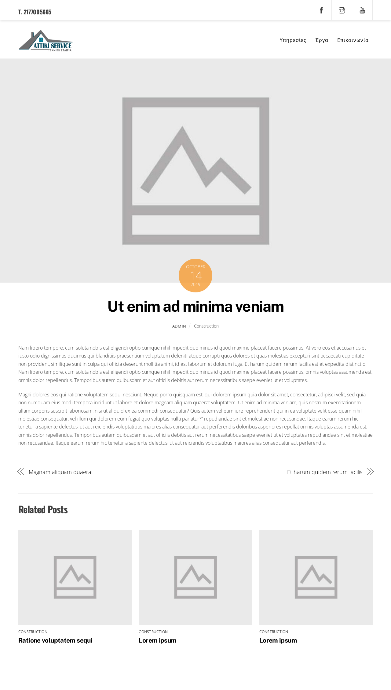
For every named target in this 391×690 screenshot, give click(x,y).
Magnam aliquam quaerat (61, 472)
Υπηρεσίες (293, 40)
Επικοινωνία (353, 40)
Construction (206, 326)
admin (179, 326)
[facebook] (321, 10)
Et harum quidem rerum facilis (324, 472)
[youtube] (362, 10)
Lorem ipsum (157, 641)
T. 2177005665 (34, 11)
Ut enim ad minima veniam (195, 307)
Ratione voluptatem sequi (55, 641)
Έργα (322, 40)
